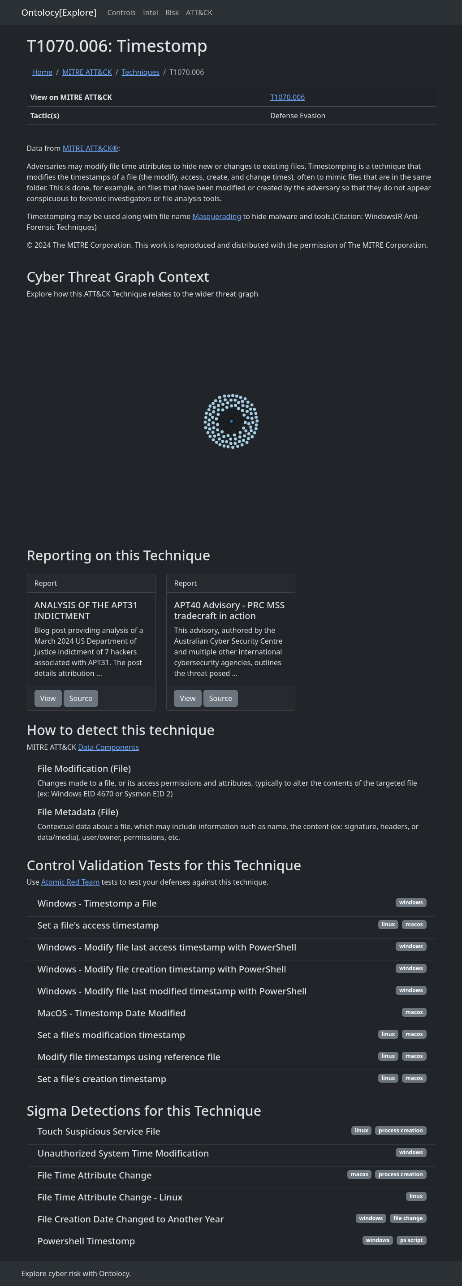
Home (42, 72)
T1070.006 (287, 97)
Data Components (108, 747)
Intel (150, 12)
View (48, 698)
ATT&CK (199, 12)
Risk (172, 12)
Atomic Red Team (70, 882)
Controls (121, 12)
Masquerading (216, 216)
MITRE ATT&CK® (90, 148)
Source (80, 698)
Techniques (140, 72)
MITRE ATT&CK (87, 72)
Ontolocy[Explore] (59, 12)
